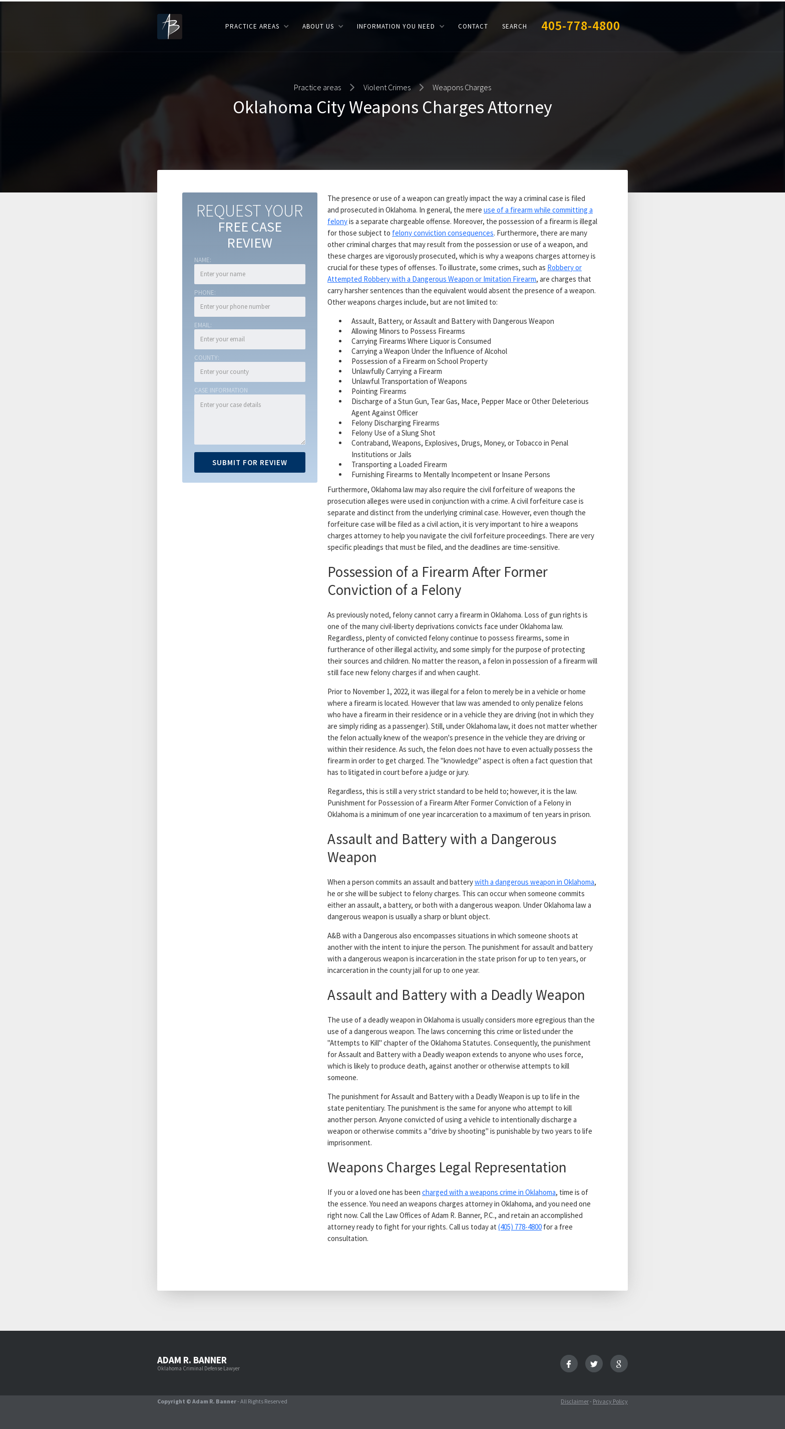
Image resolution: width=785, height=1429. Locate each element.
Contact (473, 26)
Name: (202, 260)
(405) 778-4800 (520, 1227)
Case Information (221, 390)
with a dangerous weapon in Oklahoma (534, 882)
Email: (203, 325)
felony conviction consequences (443, 233)
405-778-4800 (580, 25)
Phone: (205, 292)
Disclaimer (575, 1401)
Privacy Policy (610, 1401)
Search (514, 26)
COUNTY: (206, 357)
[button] (257, 26)
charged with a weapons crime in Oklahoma (489, 1192)
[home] (169, 26)
